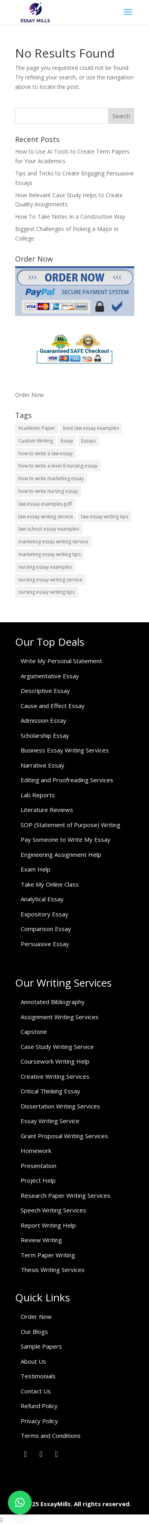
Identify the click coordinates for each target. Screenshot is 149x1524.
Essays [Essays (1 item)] (88, 440)
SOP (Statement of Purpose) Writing (70, 825)
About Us (33, 1361)
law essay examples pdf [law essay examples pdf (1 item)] (45, 503)
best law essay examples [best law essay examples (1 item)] (91, 428)
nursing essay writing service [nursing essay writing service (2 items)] (50, 579)
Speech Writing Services (53, 1210)
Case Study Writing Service (57, 1047)
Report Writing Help (48, 1225)
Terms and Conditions (51, 1435)
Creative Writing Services (55, 1076)
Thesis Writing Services (53, 1270)
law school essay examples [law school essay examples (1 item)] (48, 528)
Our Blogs (34, 1331)
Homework (36, 1151)
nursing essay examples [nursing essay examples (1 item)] (45, 567)
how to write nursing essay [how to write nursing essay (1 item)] (48, 491)
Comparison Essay (46, 929)
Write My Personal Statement (61, 661)
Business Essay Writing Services (65, 750)
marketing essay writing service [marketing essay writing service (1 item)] (53, 541)
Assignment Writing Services (60, 1017)
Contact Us (36, 1391)
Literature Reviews (47, 810)
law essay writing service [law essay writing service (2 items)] (45, 516)
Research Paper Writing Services (65, 1195)
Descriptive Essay (45, 691)
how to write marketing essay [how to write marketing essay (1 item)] (51, 478)
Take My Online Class (50, 884)
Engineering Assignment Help (61, 854)
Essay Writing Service (50, 1121)
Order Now (29, 394)
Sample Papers (41, 1346)
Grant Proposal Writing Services (64, 1136)
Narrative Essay (42, 765)
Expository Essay (44, 914)
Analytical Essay (42, 899)
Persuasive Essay (45, 944)
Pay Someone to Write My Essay (65, 839)
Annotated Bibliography (53, 1002)
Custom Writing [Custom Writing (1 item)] (35, 440)
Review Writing (41, 1240)
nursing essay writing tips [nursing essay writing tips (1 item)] (46, 592)
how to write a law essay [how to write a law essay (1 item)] (45, 453)
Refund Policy (39, 1406)
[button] (20, 1502)
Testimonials (38, 1376)
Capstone (34, 1031)
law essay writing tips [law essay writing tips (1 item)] (104, 516)
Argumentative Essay (50, 676)
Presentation (38, 1166)
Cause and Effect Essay (53, 706)
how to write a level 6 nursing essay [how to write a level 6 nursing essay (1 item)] (57, 465)
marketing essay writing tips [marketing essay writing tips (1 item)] (49, 554)
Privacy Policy (39, 1421)
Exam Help (35, 869)
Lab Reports (38, 795)
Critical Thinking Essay (50, 1091)
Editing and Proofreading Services (67, 780)
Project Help (38, 1180)
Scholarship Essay (45, 735)
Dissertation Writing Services (60, 1106)
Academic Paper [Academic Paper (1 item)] (36, 428)
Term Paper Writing (48, 1255)
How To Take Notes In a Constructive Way (70, 216)
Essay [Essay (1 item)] (67, 440)
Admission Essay (43, 720)
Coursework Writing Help (55, 1061)
